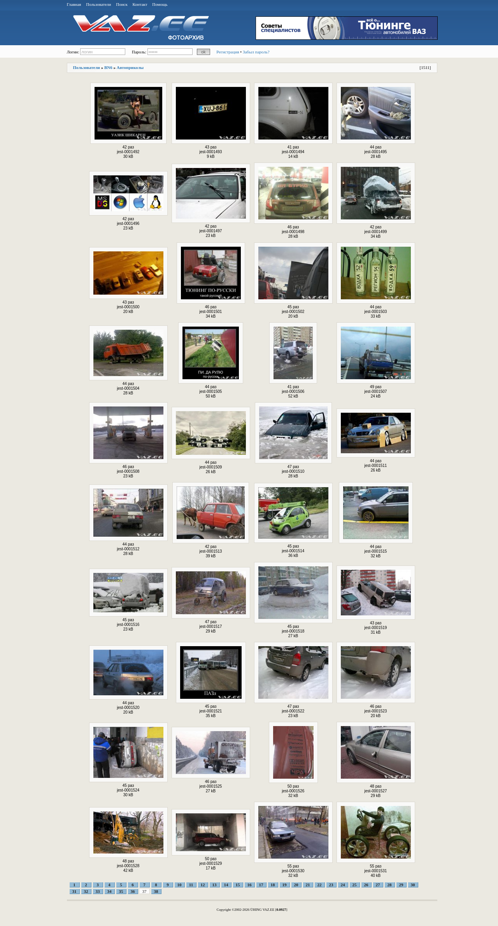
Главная (74, 4)
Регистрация (227, 51)
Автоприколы (130, 67)
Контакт (140, 4)
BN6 (108, 67)
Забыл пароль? (256, 51)
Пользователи (98, 4)
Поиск (122, 4)
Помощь (159, 4)
